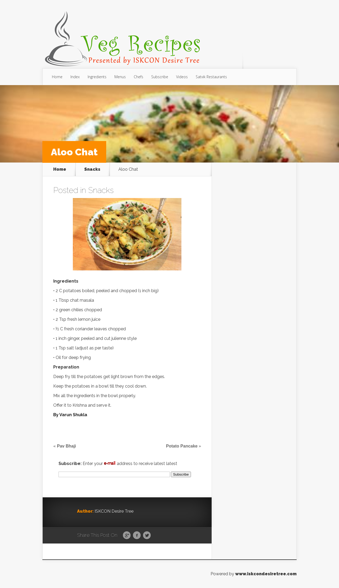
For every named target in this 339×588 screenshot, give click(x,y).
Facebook (137, 535)
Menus (120, 76)
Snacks (92, 169)
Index (75, 76)
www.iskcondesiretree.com (266, 573)
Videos (182, 76)
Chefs (138, 76)
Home (57, 76)
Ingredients (97, 76)
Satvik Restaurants (211, 76)
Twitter (147, 535)
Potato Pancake (182, 446)
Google (127, 535)
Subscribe (159, 76)
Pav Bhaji (66, 446)
